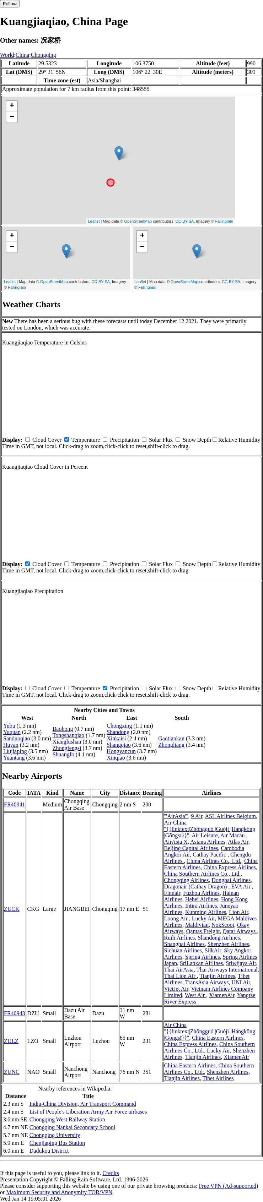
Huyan (10, 745)
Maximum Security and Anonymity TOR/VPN (59, 1192)
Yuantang (14, 758)
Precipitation (124, 440)
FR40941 (14, 804)
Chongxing (119, 726)
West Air (195, 995)
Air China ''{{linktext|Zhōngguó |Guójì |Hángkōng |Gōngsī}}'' (210, 829)
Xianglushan (67, 742)
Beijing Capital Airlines (191, 848)
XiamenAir (221, 995)
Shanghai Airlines (184, 944)
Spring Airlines (202, 957)
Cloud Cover (46, 440)
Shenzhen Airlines (228, 944)
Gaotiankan (171, 738)
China (22, 55)
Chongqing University (54, 1135)
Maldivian (197, 925)
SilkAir (213, 950)
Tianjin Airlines (217, 976)
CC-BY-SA (185, 221)
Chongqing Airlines (186, 880)
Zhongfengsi (67, 748)
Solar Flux (161, 440)
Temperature (85, 440)
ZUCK (12, 909)
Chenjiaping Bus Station (57, 1143)
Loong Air (176, 918)
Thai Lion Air (180, 976)
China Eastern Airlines (217, 1038)
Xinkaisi (116, 738)
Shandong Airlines (219, 938)
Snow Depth (197, 440)
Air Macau (233, 835)
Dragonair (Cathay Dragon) (196, 886)
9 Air (197, 816)
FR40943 (14, 1013)
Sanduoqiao (16, 738)
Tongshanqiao (69, 735)
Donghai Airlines (231, 880)
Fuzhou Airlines (201, 893)
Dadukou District (49, 1151)
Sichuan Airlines (183, 950)
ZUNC (12, 1072)
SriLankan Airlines (201, 963)
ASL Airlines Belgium (230, 816)
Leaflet (94, 221)
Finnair (172, 893)
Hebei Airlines (201, 899)
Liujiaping (15, 751)
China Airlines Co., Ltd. (214, 861)
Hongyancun (121, 751)
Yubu (9, 726)
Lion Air (238, 912)
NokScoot (222, 925)
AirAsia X (176, 842)
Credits (110, 1173)
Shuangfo (63, 754)
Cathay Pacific (210, 855)
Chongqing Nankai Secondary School (72, 1127)
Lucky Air (203, 918)
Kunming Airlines (205, 912)
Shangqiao (119, 745)
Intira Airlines (201, 906)
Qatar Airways (239, 931)
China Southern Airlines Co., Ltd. (202, 874)
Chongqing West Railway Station (67, 1119)
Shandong (118, 732)
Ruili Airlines (179, 938)
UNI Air (240, 982)
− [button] (12, 117)
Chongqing (43, 55)
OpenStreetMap (138, 221)
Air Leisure (205, 835)
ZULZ (11, 1041)
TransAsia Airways (207, 982)
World (7, 55)
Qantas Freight (203, 931)
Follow (10, 3)
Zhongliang (171, 745)
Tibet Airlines (218, 1078)
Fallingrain (224, 221)
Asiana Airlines (207, 842)
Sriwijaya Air (241, 963)
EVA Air (241, 886)
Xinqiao (116, 758)
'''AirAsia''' (176, 816)
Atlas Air (238, 842)
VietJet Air (176, 989)
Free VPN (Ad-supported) (228, 1186)
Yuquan (12, 732)
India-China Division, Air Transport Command (82, 1104)
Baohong (63, 729)
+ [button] (12, 106)
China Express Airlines (229, 867)
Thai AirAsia (179, 970)
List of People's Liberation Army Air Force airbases (88, 1112)
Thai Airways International (226, 970)
